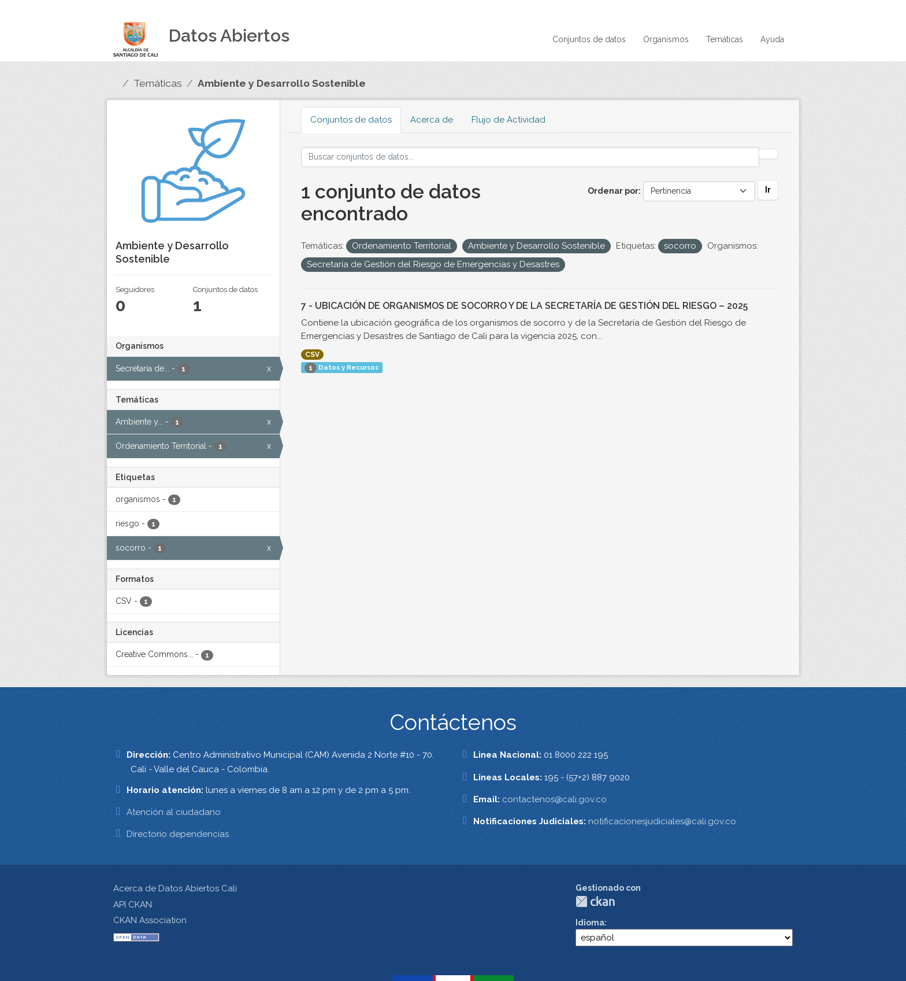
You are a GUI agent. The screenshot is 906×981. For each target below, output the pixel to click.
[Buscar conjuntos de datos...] (530, 157)
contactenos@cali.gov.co (554, 799)
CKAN (595, 901)
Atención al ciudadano (174, 812)
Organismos (666, 39)
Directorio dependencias (178, 834)
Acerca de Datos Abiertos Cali (175, 888)
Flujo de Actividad (508, 120)
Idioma (589, 922)
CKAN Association (150, 920)
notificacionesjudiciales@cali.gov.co (662, 821)
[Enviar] (768, 154)
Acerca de (431, 120)
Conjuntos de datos (589, 39)
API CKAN (132, 904)
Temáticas (724, 39)
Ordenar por (613, 191)
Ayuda (772, 39)
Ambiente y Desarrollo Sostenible (282, 83)
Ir (768, 189)
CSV (312, 355)
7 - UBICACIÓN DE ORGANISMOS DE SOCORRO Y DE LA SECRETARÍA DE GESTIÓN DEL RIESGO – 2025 (524, 305)
